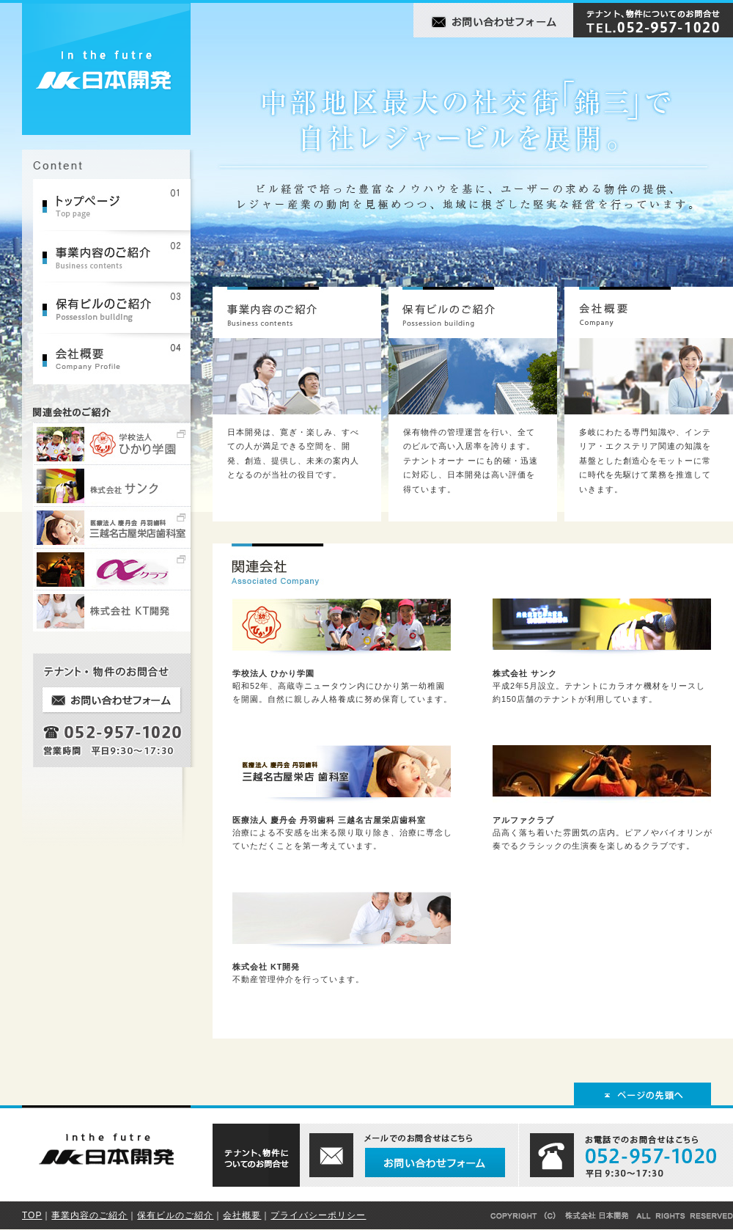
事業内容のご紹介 (117, 256)
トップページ (117, 204)
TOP (32, 1215)
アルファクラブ (117, 569)
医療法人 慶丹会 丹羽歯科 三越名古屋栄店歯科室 (117, 527)
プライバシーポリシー (318, 1215)
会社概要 (117, 358)
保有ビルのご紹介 (117, 307)
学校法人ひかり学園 (117, 443)
